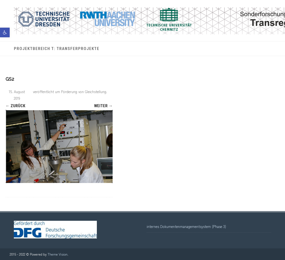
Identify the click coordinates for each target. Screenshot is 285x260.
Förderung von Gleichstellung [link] (83, 91)
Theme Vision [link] (58, 254)
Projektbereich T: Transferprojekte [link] (56, 48)
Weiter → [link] (103, 105)
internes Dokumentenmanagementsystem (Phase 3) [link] (186, 226)
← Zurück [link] (15, 105)
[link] (5, 32)
